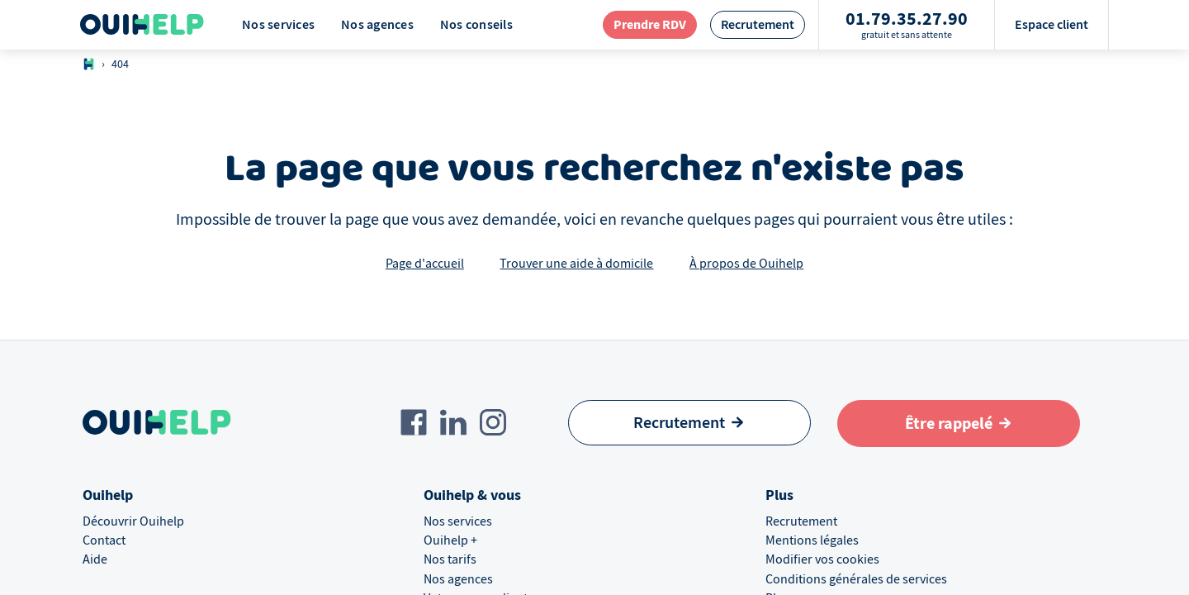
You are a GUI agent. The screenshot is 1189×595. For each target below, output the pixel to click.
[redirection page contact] (650, 24)
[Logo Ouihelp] (142, 25)
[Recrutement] (689, 422)
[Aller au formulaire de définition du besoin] (958, 423)
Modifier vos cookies (822, 559)
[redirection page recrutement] (757, 24)
